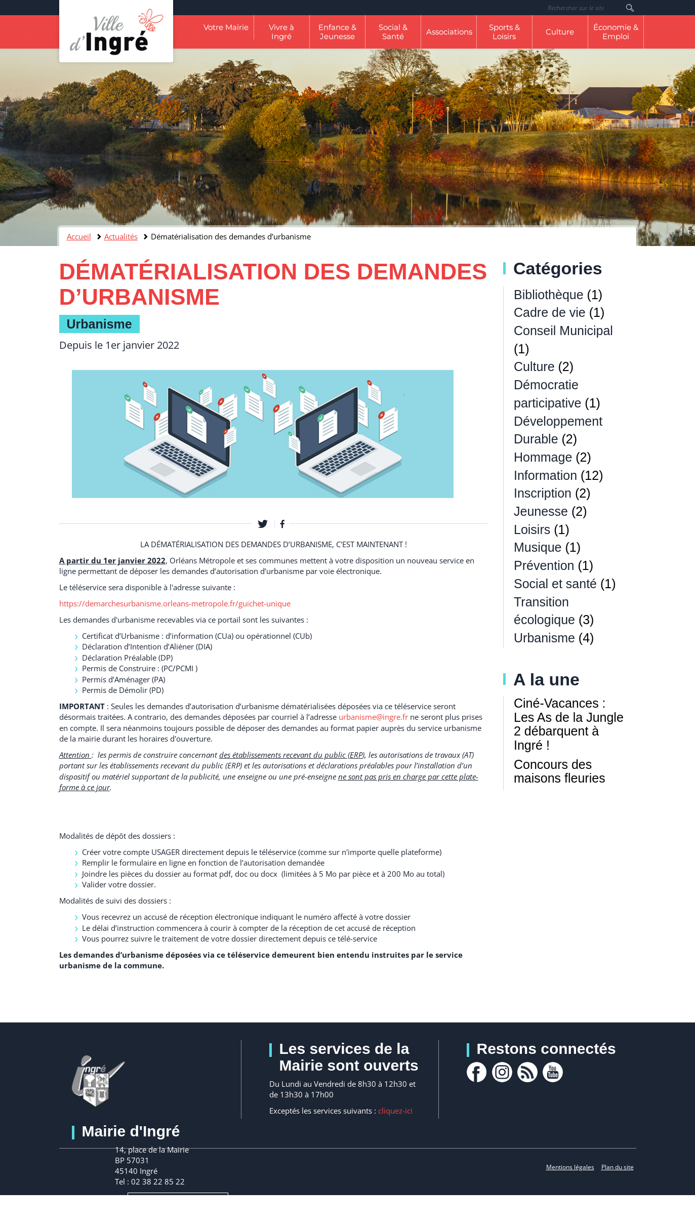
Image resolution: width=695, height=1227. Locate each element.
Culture (560, 31)
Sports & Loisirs (504, 31)
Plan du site (617, 1167)
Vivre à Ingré (281, 31)
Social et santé (555, 584)
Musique (538, 547)
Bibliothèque (549, 295)
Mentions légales (570, 1167)
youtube (553, 1072)
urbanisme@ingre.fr (373, 717)
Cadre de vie (550, 312)
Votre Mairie (226, 27)
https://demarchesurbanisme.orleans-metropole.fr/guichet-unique (175, 603)
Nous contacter (178, 1209)
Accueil (79, 236)
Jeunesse (541, 511)
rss (527, 1072)
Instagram (502, 1072)
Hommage (543, 457)
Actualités (121, 236)
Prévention (544, 565)
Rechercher (630, 7)
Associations (449, 31)
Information (545, 475)
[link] (175, 603)
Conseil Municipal (563, 330)
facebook (477, 1072)
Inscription (542, 493)
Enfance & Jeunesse (337, 31)
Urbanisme (99, 324)
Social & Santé (393, 31)
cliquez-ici (395, 1111)
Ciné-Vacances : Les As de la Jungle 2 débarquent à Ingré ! (569, 724)
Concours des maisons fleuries (559, 771)
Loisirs (532, 529)
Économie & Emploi (615, 31)
